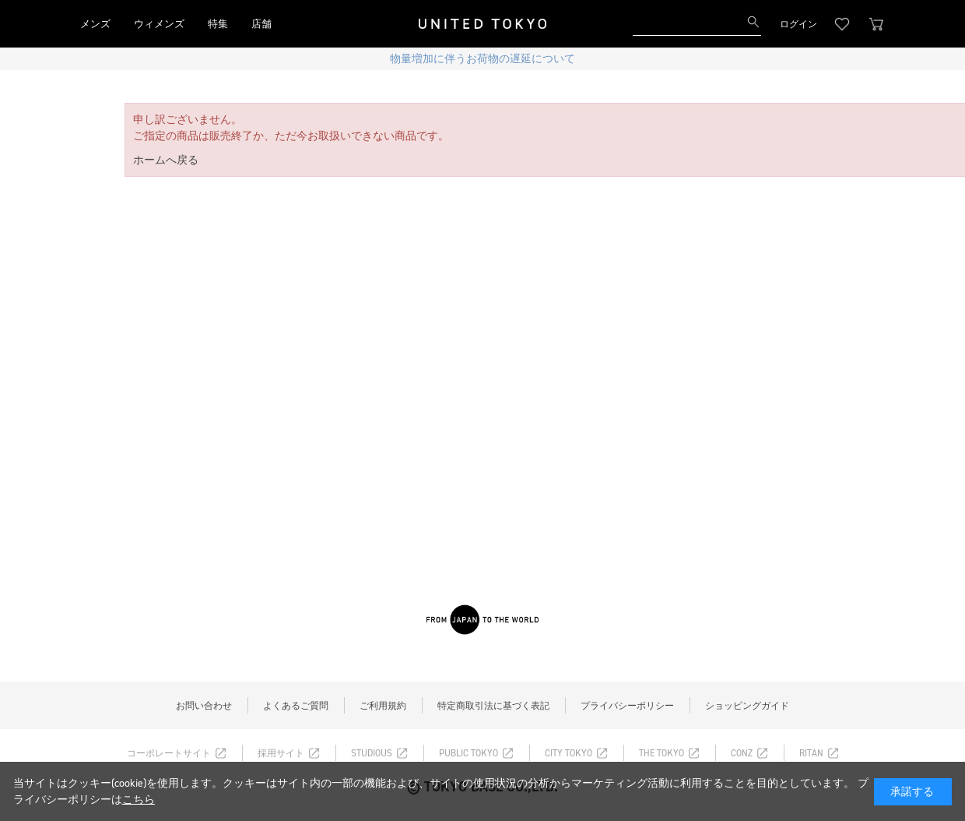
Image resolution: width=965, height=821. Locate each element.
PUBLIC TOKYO (468, 753)
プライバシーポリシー (627, 705)
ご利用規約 (383, 705)
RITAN (811, 753)
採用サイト (281, 753)
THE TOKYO (661, 753)
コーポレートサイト (169, 753)
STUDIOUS (371, 753)
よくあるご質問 (295, 705)
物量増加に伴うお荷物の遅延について (482, 58)
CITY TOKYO (568, 753)
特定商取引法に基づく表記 (493, 705)
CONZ (742, 753)
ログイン (798, 24)
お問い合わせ (204, 705)
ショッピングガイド (747, 705)
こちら (138, 799)
